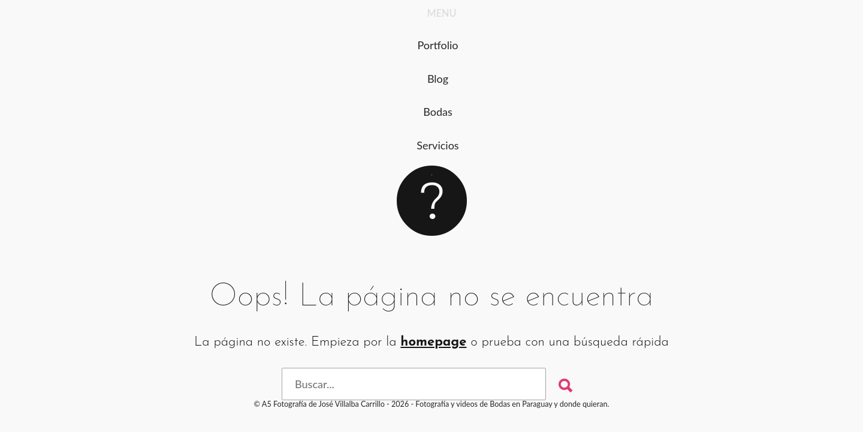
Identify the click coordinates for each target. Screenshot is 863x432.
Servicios (437, 145)
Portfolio (437, 45)
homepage (433, 342)
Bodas (437, 111)
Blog (437, 78)
